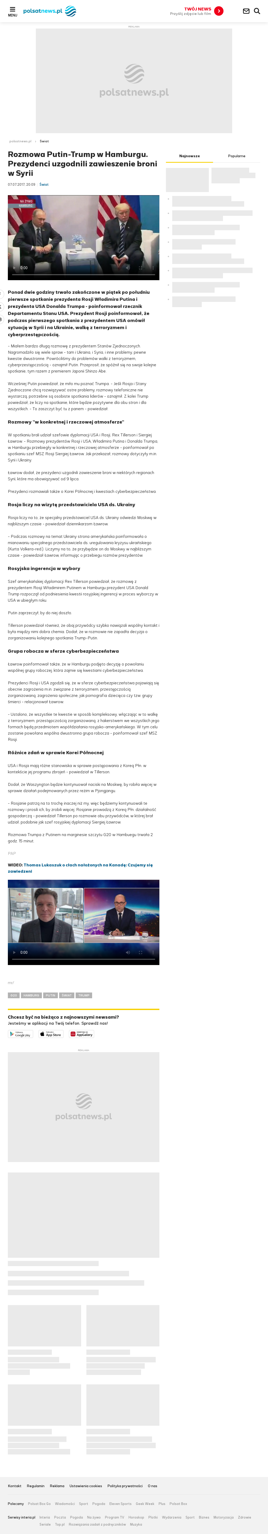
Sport (83, 1504)
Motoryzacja (224, 1517)
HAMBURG (31, 995)
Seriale (45, 1524)
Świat (44, 141)
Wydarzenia (171, 1517)
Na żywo (94, 1517)
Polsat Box (178, 1504)
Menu (12, 15)
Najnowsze (189, 156)
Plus (162, 1504)
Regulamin (35, 1486)
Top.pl (60, 1524)
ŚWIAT (67, 995)
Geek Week (145, 1504)
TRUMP (84, 995)
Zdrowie (244, 1517)
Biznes (204, 1517)
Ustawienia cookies (86, 1486)
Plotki (153, 1517)
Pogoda (98, 1504)
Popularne (236, 156)
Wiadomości (65, 1504)
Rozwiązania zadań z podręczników (97, 1524)
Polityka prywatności (125, 1486)
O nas (152, 1486)
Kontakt (14, 1486)
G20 (13, 995)
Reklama (57, 1486)
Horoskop (136, 1517)
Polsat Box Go (39, 1504)
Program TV (114, 1517)
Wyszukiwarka (257, 11)
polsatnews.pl (20, 141)
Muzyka (136, 1524)
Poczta (60, 1517)
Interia (45, 1517)
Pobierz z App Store (63, 1033)
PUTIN (50, 995)
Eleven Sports (120, 1504)
